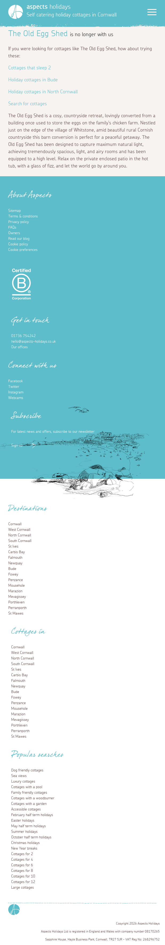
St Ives (13, 546)
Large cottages (22, 887)
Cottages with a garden (29, 804)
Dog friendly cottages (27, 770)
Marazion (15, 591)
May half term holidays (28, 826)
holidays (49, 7)
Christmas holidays (25, 843)
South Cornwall (19, 541)
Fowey (13, 574)
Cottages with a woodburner (32, 798)
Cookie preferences (23, 250)
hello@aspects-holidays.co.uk (33, 341)
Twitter (13, 387)
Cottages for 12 (23, 882)
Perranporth (17, 608)
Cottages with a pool (26, 787)
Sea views (19, 776)
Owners (14, 233)
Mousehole (16, 585)
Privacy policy (18, 222)
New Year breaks (24, 848)
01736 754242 (23, 336)
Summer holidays (24, 832)
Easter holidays (22, 820)
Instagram (15, 392)
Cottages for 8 (22, 871)
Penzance (15, 580)
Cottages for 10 (23, 876)
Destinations (27, 510)
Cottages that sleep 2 (29, 68)
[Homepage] (15, 12)
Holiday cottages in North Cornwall (43, 92)
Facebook (15, 381)
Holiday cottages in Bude (33, 80)
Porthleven (16, 602)
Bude (12, 569)
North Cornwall (19, 535)
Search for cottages (27, 104)
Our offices (19, 347)
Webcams (15, 398)
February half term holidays (32, 815)
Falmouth (15, 558)
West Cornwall (19, 530)
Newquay (15, 563)
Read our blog (19, 239)
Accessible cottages (26, 809)
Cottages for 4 (22, 860)
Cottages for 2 (22, 854)
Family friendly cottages (29, 793)
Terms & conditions (23, 216)
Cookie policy (18, 244)
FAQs (12, 227)
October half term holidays (31, 837)
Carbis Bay (16, 552)
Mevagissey (17, 597)
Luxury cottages (23, 781)
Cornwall (15, 524)
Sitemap (14, 211)
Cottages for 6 (22, 865)
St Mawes (15, 613)
